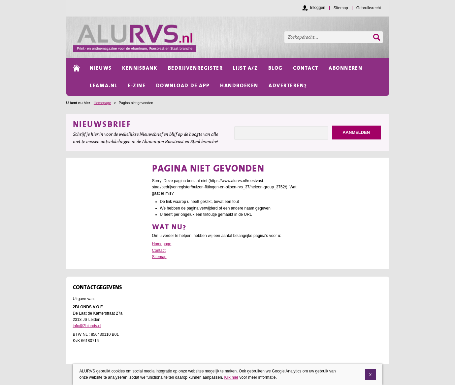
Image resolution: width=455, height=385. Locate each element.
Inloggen (317, 7)
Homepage (102, 103)
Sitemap (159, 256)
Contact (159, 250)
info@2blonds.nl (87, 326)
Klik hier (231, 378)
